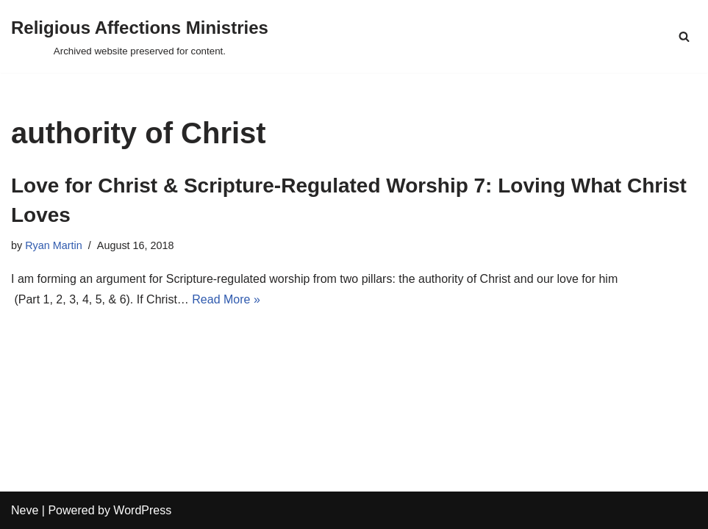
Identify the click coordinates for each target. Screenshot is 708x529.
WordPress (142, 510)
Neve (24, 510)
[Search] (684, 36)
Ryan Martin (53, 245)
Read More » (226, 299)
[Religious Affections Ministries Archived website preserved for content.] (139, 36)
